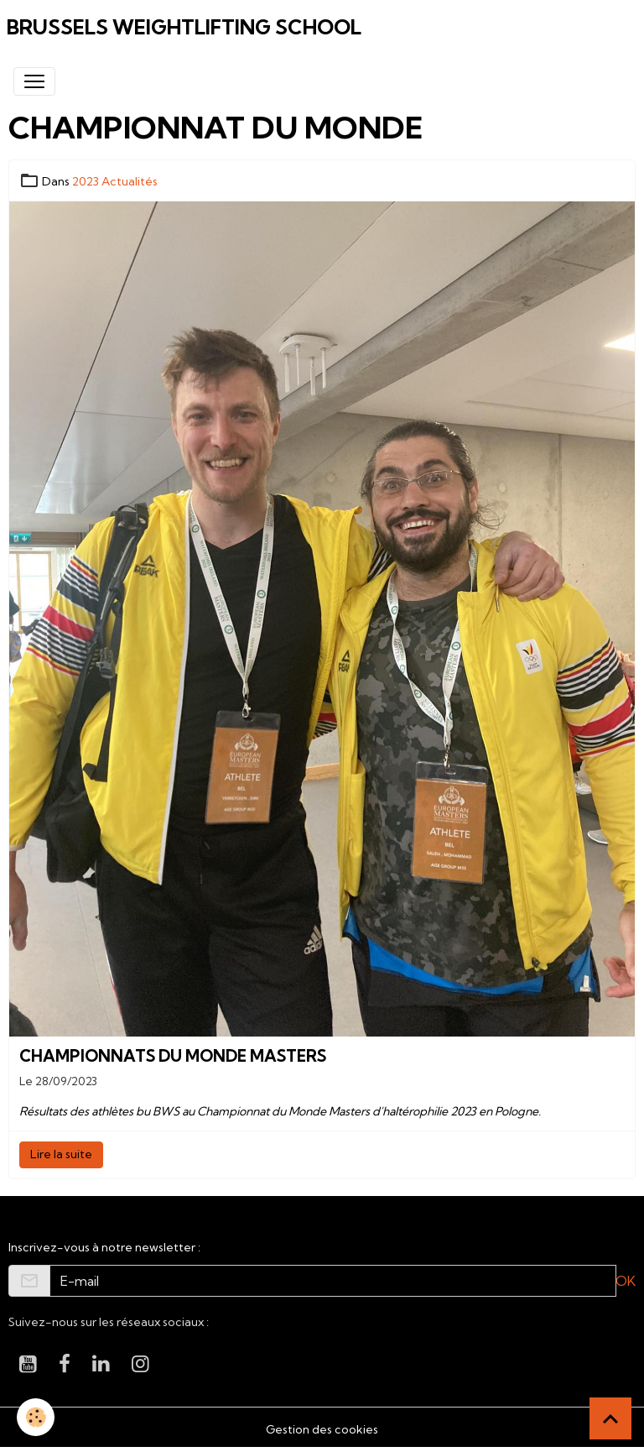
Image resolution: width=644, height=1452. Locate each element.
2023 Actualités (115, 181)
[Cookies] (36, 1417)
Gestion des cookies (322, 1429)
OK (625, 1280)
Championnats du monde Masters (172, 1056)
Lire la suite (61, 1154)
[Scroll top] (610, 1418)
